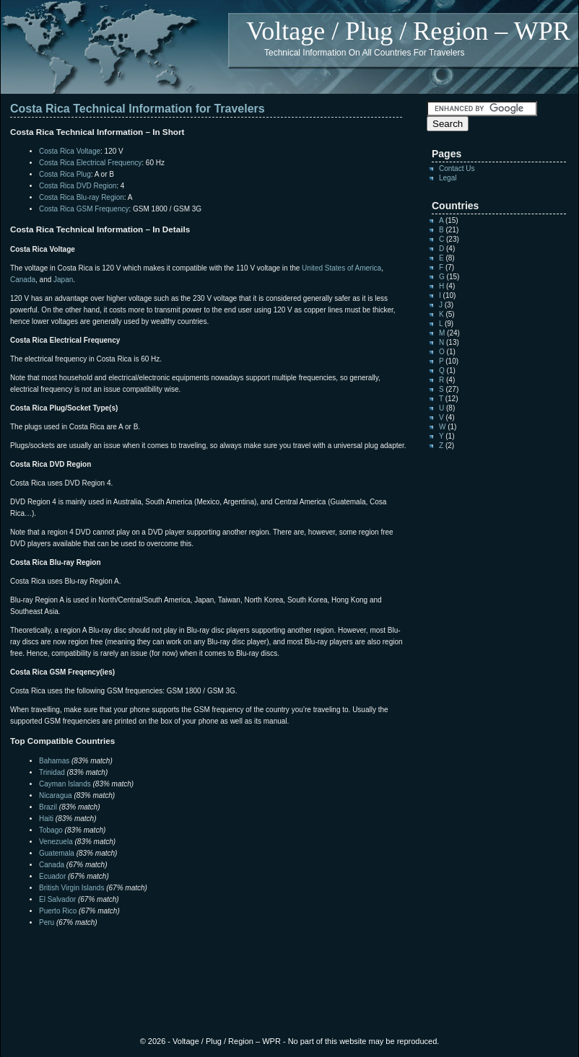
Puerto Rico (58, 911)
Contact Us (456, 168)
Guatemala (56, 853)
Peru (46, 922)
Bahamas (54, 761)
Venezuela (56, 842)
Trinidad (52, 772)
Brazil (48, 807)
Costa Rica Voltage (69, 151)
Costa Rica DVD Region (77, 186)
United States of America (341, 268)
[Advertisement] (179, 957)
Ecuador (52, 876)
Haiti (46, 819)
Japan (63, 280)
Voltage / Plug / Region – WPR (408, 31)
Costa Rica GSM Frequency (84, 209)
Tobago (51, 830)
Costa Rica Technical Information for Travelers (137, 108)
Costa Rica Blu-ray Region (81, 197)
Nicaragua (55, 795)
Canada (22, 280)
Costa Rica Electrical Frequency (90, 163)
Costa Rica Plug (65, 174)
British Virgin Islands (71, 888)
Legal (447, 178)
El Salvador (57, 899)
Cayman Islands (65, 784)
